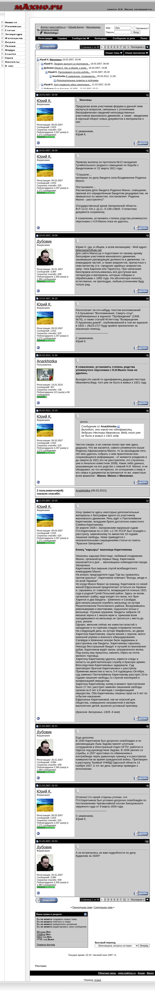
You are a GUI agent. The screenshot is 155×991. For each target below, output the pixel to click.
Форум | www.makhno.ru (53, 27)
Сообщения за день (124, 38)
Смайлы (41, 934)
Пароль (110, 32)
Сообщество (80, 38)
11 (124, 47)
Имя (108, 28)
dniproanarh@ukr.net (89, 250)
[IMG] (39, 937)
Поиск (143, 38)
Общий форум (76, 27)
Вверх (150, 973)
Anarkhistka (47, 361)
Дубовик (44, 241)
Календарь (101, 38)
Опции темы (112, 53)
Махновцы (56, 59)
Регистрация (45, 38)
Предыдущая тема (82, 907)
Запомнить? (141, 28)
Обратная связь (107, 973)
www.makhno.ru (127, 973)
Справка (62, 38)
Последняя (137, 47)
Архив (141, 973)
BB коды (41, 932)
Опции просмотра (135, 53)
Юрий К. (44, 100)
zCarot (97, 980)
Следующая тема (103, 907)
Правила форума (46, 944)
